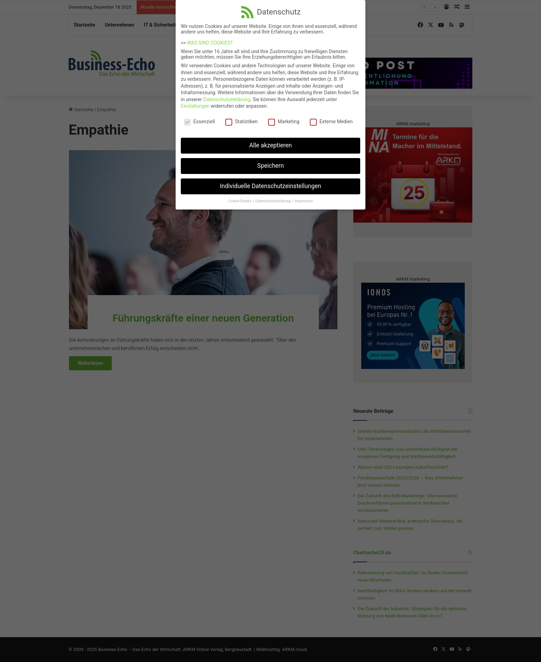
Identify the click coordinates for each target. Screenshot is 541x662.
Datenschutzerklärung (226, 94)
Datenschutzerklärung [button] (273, 196)
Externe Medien (331, 116)
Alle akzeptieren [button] (270, 140)
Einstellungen (195, 101)
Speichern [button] (270, 160)
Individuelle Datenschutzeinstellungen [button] (270, 180)
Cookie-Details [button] (240, 196)
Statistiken (241, 116)
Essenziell (199, 116)
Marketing (283, 116)
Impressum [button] (304, 196)
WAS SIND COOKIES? (210, 37)
